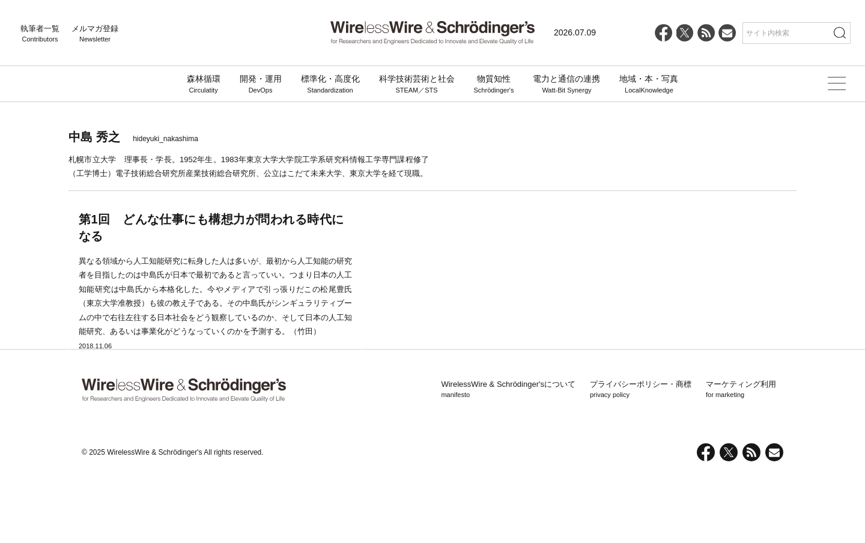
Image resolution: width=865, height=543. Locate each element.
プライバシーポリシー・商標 (640, 457)
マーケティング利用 (741, 457)
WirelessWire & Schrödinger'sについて (508, 457)
